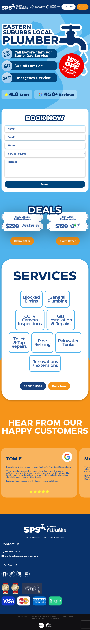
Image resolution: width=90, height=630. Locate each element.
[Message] (45, 168)
